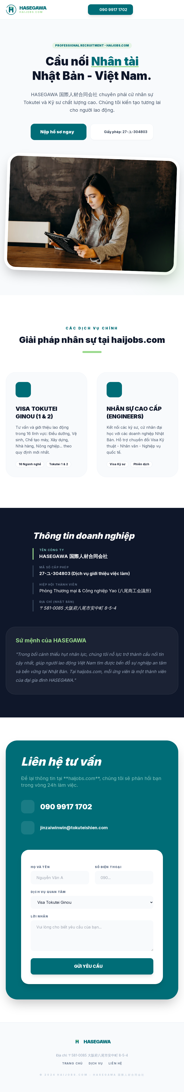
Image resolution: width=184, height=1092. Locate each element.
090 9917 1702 (110, 9)
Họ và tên (40, 867)
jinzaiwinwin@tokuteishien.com (74, 827)
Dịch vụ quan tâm (48, 892)
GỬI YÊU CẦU (92, 966)
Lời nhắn (39, 916)
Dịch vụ (96, 1063)
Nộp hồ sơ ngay (57, 131)
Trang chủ (72, 1063)
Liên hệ (115, 1063)
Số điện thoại (108, 867)
